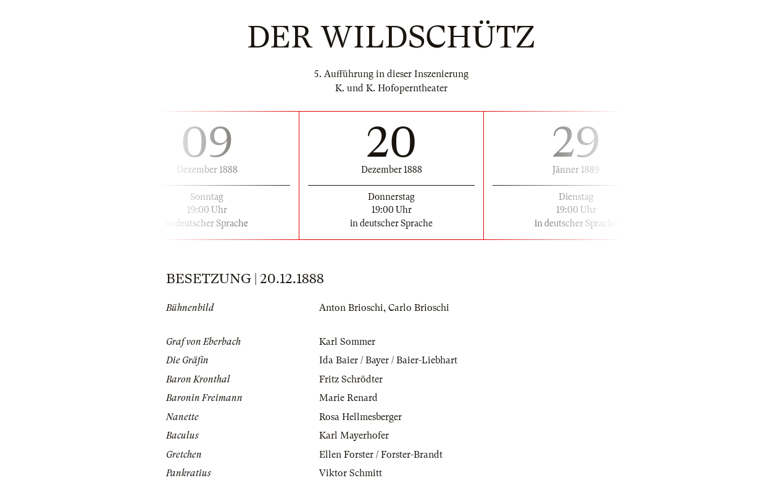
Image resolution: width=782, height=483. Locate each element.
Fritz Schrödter (351, 379)
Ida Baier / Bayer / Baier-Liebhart (388, 360)
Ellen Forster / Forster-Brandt (381, 454)
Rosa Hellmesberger (360, 417)
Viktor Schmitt (350, 473)
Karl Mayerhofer (354, 435)
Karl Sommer (347, 341)
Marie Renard (348, 397)
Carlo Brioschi (418, 307)
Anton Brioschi (351, 307)
